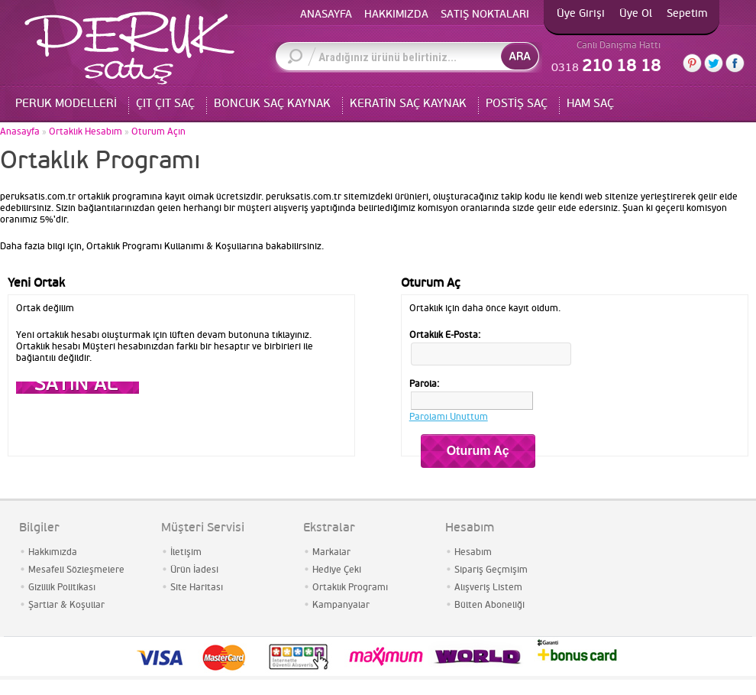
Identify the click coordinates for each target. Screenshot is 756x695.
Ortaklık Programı (350, 587)
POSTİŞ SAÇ (517, 103)
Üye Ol (635, 13)
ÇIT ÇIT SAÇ (165, 103)
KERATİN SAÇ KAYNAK (408, 103)
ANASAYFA (326, 14)
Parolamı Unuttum (448, 417)
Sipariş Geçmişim (491, 570)
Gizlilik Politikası (61, 587)
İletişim (186, 552)
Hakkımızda (52, 552)
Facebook (735, 63)
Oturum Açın (158, 132)
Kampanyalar (341, 605)
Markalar (331, 552)
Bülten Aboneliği (489, 605)
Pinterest (692, 63)
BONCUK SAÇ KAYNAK (272, 103)
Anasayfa (20, 132)
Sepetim (687, 13)
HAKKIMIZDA (396, 14)
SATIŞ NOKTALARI (485, 14)
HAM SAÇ (590, 103)
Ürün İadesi (194, 570)
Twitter (713, 63)
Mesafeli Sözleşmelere (76, 570)
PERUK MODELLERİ (66, 103)
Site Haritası (196, 587)
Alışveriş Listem (488, 587)
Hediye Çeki (336, 570)
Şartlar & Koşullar (66, 605)
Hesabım (473, 552)
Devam (77, 388)
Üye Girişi (581, 13)
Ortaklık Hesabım (85, 132)
